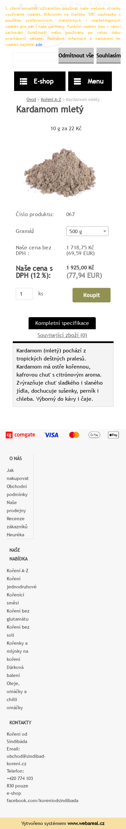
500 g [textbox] (75, 231)
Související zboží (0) (62, 335)
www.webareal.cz (86, 823)
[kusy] (24, 294)
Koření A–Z (51, 99)
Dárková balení (15, 671)
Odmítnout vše (76, 55)
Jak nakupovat (18, 474)
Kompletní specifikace (62, 323)
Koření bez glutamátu (18, 615)
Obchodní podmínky (17, 490)
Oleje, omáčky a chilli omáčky (17, 695)
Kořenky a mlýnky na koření (17, 651)
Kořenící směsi (15, 598)
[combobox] (87, 231)
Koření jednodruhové (20, 582)
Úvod (31, 99)
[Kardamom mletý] (63, 136)
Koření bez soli (18, 631)
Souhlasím (108, 55)
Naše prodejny (16, 506)
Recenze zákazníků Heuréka (17, 526)
